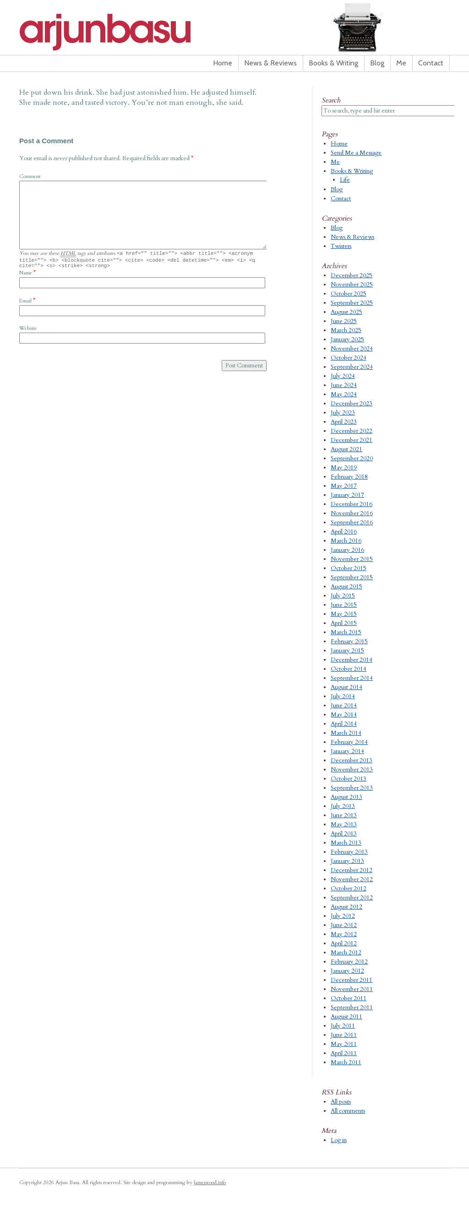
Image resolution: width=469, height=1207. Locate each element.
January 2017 (347, 495)
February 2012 (349, 962)
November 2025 (352, 284)
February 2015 (349, 641)
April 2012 (344, 943)
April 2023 (344, 422)
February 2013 (349, 852)
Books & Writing (333, 63)
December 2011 (351, 980)
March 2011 (346, 1062)
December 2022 (351, 431)
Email (25, 303)
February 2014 (349, 742)
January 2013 (347, 861)
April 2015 (344, 623)
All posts (341, 1102)
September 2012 (352, 898)
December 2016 (351, 504)
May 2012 (344, 934)
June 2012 (344, 925)
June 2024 (344, 385)
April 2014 (344, 724)
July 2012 (343, 916)
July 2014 (343, 696)
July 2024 (343, 376)
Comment (30, 176)
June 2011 (344, 1035)
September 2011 (352, 1007)
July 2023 (343, 413)
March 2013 (346, 843)
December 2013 (351, 760)
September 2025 (352, 303)
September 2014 (352, 678)
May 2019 (344, 467)
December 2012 (351, 870)
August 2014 (346, 687)
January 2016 (347, 550)
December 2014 (351, 660)
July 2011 (343, 1026)
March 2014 (346, 733)
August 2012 (346, 907)
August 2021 (346, 449)
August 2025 (346, 312)
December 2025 (351, 275)
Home (222, 63)
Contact (430, 63)
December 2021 (351, 440)
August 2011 (346, 1017)
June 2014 (344, 705)
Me (401, 63)
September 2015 (352, 577)
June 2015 (344, 605)
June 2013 (344, 815)
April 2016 (344, 532)
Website (28, 331)
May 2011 (344, 1044)
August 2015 (346, 586)
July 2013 (343, 806)
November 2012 (352, 879)
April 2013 (344, 834)
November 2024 (352, 349)
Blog (377, 63)
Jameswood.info (210, 1182)
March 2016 (346, 541)
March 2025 (346, 330)
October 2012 (348, 888)
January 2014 (347, 751)
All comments (348, 1111)
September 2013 (352, 788)
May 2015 (344, 614)
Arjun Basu (133, 32)
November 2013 (352, 769)
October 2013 (348, 779)
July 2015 (343, 596)
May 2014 (344, 715)
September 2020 (352, 458)
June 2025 (344, 321)
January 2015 (347, 651)
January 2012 (347, 971)
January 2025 (347, 339)
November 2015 (352, 559)
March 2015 (346, 632)
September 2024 (352, 367)
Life (345, 180)
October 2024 (348, 358)
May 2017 (344, 486)
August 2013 (346, 797)
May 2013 (344, 824)
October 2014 (348, 669)
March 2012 (346, 952)
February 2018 (349, 477)
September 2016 (352, 522)
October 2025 (348, 294)
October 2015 (348, 568)
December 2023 (351, 403)
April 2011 (344, 1053)
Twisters (341, 246)
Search (331, 100)
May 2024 (344, 394)
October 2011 (348, 998)
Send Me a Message (356, 153)
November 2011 (352, 989)
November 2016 (352, 513)
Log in (339, 1140)
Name (25, 275)
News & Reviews (270, 63)
